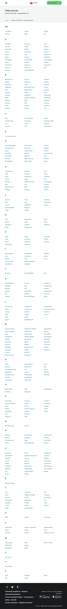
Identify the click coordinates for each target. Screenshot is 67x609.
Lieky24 (27, 314)
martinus (7, 352)
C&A (6, 118)
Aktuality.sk (8, 65)
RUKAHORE (47, 440)
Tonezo (27, 497)
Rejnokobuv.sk (9, 440)
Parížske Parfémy (10, 403)
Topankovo (28, 500)
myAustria (47, 342)
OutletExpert (47, 389)
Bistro (26, 84)
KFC (6, 294)
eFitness (7, 182)
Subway (46, 458)
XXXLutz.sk (8, 557)
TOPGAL (27, 503)
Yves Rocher (8, 566)
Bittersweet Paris (30, 87)
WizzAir (27, 545)
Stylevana (47, 455)
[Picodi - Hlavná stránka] (33, 2)
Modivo (27, 350)
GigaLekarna (28, 227)
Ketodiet (7, 288)
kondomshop (48, 286)
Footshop (46, 200)
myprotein (47, 344)
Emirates (27, 174)
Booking (46, 82)
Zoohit (26, 578)
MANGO (7, 339)
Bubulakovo (47, 95)
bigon (7, 105)
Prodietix (46, 401)
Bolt (26, 103)
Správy (7, 600)
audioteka (47, 57)
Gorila (45, 222)
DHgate (27, 153)
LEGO (6, 314)
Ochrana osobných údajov (13, 597)
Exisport (46, 184)
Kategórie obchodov (25, 603)
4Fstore (7, 34)
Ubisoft (27, 517)
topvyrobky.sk (29, 508)
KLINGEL (27, 294)
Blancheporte (29, 90)
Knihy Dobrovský (29, 296)
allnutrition (28, 52)
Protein (46, 409)
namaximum (8, 380)
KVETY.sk (46, 294)
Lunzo (45, 314)
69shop (46, 31)
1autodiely (8, 31)
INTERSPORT (28, 253)
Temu (6, 492)
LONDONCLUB (29, 319)
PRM (26, 416)
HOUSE (46, 239)
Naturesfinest (29, 364)
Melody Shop (28, 334)
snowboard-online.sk (31, 455)
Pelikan (7, 409)
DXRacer (46, 158)
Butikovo (46, 103)
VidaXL (26, 530)
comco (26, 123)
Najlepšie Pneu (9, 374)
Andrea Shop (28, 60)
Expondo (46, 187)
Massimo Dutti (9, 355)
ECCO (6, 176)
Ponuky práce (28, 597)
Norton (46, 369)
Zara (6, 578)
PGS (6, 414)
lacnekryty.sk (9, 306)
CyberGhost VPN (49, 121)
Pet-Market (8, 411)
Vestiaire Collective (30, 527)
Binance (7, 108)
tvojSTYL (46, 505)
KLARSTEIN (28, 291)
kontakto (46, 288)
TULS (45, 503)
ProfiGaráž (47, 403)
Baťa (6, 90)
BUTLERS (46, 105)
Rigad (26, 440)
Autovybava (47, 65)
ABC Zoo (7, 46)
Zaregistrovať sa (52, 3)
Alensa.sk (8, 67)
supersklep (47, 461)
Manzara (7, 344)
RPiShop (46, 437)
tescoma (7, 497)
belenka (7, 92)
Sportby (27, 463)
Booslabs (46, 84)
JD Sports (7, 273)
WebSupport (8, 542)
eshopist (27, 189)
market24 (8, 350)
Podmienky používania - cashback (16, 591)
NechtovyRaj (28, 374)
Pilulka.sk (27, 401)
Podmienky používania (12, 594)
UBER (6, 517)
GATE (26, 222)
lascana (7, 312)
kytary (45, 296)
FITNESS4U (28, 205)
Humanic (46, 242)
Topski (26, 505)
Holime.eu (28, 242)
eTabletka (47, 176)
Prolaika (46, 406)
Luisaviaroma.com (49, 309)
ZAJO (6, 575)
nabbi (7, 364)
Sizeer (26, 453)
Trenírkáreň (47, 497)
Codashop (27, 121)
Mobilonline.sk (29, 347)
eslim (45, 174)
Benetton (7, 95)
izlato (45, 259)
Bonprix (27, 108)
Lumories (46, 312)
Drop (45, 156)
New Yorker (28, 380)
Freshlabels (47, 202)
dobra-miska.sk (29, 158)
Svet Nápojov (48, 466)
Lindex (26, 317)
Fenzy (26, 200)
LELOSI (7, 319)
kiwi (26, 288)
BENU (6, 98)
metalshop (28, 339)
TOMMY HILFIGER (30, 495)
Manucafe (8, 342)
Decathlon (8, 153)
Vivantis (27, 532)
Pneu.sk (27, 406)
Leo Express (28, 309)
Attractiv (46, 52)
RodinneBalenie (29, 443)
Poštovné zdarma (30, 409)
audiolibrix (47, 54)
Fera (26, 202)
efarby (7, 179)
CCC (6, 123)
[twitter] (12, 587)
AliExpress (28, 44)
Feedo (7, 210)
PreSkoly (27, 414)
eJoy (6, 184)
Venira (7, 530)
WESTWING (8, 545)
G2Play (7, 222)
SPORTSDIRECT (29, 471)
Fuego (46, 205)
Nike (45, 367)
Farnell (7, 205)
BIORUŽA (27, 82)
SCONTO (7, 458)
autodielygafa (48, 60)
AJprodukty (8, 60)
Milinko (27, 342)
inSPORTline (8, 264)
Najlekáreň (8, 372)
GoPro (45, 219)
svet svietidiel (48, 469)
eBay (6, 174)
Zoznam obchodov (11, 603)
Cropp (46, 118)
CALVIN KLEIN (9, 121)
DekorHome (28, 145)
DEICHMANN (9, 161)
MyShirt (46, 347)
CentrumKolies (29, 118)
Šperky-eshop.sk (10, 483)
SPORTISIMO (28, 469)
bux (45, 108)
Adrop (7, 54)
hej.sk (7, 242)
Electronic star (9, 187)
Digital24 (27, 156)
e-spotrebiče (9, 171)
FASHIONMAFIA (9, 207)
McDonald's (28, 331)
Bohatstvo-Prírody (30, 98)
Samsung (8, 453)
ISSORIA (46, 253)
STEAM (27, 474)
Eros (26, 184)
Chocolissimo (48, 126)
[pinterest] (18, 587)
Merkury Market (29, 336)
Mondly (46, 331)
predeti (27, 411)
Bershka (7, 100)
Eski (45, 171)
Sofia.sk (27, 458)
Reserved (27, 437)
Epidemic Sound (29, 182)
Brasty (46, 87)
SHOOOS (7, 469)
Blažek (26, 92)
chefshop (46, 123)
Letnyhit (27, 312)
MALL (6, 334)
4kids (26, 34)
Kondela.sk (47, 283)
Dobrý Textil (28, 161)
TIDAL (7, 508)
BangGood (8, 87)
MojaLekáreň (48, 329)
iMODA (7, 259)
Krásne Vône (47, 291)
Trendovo (46, 495)
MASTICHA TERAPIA (30, 329)
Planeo (27, 403)
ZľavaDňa (27, 575)
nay (26, 369)
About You (8, 49)
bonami (27, 105)
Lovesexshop (47, 306)
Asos (45, 44)
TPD (45, 492)
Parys (6, 406)
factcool (7, 200)
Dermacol (27, 148)
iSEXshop (27, 264)
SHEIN (7, 463)
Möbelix (27, 344)
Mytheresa (47, 350)
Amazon (27, 57)
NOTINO (46, 372)
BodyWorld (28, 95)
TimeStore (28, 492)
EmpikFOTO (28, 176)
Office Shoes (9, 389)
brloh (45, 92)
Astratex (46, 49)
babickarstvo (9, 79)
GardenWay (28, 219)
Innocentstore (9, 261)
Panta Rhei (8, 401)
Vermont (7, 532)
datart (7, 151)
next (45, 364)
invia (26, 259)
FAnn (6, 202)
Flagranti (27, 207)
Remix (7, 443)
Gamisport (8, 224)
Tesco (6, 495)
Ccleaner (7, 126)
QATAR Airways (9, 426)
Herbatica (27, 239)
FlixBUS (27, 210)
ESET (26, 187)
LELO (6, 317)
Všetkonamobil (48, 527)
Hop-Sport (28, 244)
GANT (6, 227)
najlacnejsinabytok (10, 369)
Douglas (46, 148)
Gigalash (27, 224)
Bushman (47, 100)
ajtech (7, 62)
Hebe (6, 239)
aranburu (27, 65)
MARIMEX (8, 347)
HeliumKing (8, 244)
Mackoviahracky (9, 329)
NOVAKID (46, 374)
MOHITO (27, 352)
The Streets (8, 500)
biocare (27, 79)
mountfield (47, 334)
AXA (45, 67)
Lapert (7, 309)
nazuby (27, 372)
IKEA (6, 256)
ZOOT (45, 575)
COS (26, 126)
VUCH (45, 530)
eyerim (46, 189)
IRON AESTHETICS (30, 261)
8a (44, 34)
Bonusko (46, 79)
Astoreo (46, 46)
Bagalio (7, 82)
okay (26, 389)
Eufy (45, 179)
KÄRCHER (8, 286)
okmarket (27, 391)
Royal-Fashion (48, 435)
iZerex (46, 256)
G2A (6, 219)
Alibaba (7, 70)
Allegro (27, 49)
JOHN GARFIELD (29, 273)
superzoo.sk (47, 463)
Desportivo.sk (29, 151)
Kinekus (7, 296)
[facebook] (7, 587)
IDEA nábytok (9, 253)
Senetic (7, 461)
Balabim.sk (8, 84)
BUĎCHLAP (47, 98)
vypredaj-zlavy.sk (49, 532)
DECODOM (8, 156)
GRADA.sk (47, 224)
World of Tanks (48, 542)
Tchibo (7, 505)
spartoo (27, 461)
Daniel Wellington (10, 145)
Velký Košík (8, 527)
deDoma (7, 158)
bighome (7, 103)
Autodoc (46, 62)
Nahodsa (7, 367)
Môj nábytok (47, 336)
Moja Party (28, 355)
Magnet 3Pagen (9, 331)
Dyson (46, 161)
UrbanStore (47, 517)
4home (27, 31)
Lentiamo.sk (28, 306)
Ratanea (7, 435)
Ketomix (7, 291)
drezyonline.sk (48, 153)
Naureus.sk (28, 367)
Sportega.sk (28, 466)
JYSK (45, 273)
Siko (6, 471)
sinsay (7, 474)
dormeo (46, 145)
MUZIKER (46, 339)
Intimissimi (28, 256)
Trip (45, 500)
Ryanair (46, 443)
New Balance (28, 377)
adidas (7, 52)
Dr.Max (46, 151)
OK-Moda (8, 391)
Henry (26, 236)
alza (26, 54)
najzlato (7, 377)
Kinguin (27, 283)
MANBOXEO (8, 336)
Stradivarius (47, 453)
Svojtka (46, 471)
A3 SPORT (8, 44)
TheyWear (8, 503)
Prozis (45, 411)
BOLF (26, 100)
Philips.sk (8, 416)
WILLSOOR (8, 548)
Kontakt (13, 600)
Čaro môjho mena (10, 136)
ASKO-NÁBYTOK (29, 70)
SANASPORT (8, 455)
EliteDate (7, 189)
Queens (27, 426)
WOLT (26, 548)
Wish (26, 542)
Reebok (7, 437)
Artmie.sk (27, 67)
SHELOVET (8, 466)
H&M (6, 236)
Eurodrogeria (48, 182)
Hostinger (47, 236)
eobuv (26, 179)
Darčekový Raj (9, 148)
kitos (26, 286)
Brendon (46, 90)
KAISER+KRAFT (9, 283)
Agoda (7, 57)
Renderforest (28, 435)
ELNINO (27, 171)
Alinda (26, 46)
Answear (27, 62)
